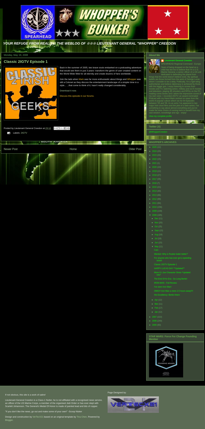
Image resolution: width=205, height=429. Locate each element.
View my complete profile (160, 116)
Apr (156, 300)
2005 (154, 325)
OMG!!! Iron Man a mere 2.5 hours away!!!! (173, 291)
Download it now (68, 90)
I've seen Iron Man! (163, 287)
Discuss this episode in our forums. (77, 96)
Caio (156, 250)
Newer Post (11, 149)
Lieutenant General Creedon (178, 60)
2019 (154, 171)
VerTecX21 (37, 417)
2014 (154, 191)
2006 (154, 321)
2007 (154, 317)
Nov (157, 222)
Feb (157, 308)
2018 (154, 175)
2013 (154, 195)
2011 (154, 203)
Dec (157, 218)
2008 (154, 215)
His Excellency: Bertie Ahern (167, 295)
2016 (154, 183)
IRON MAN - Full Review (165, 283)
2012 (154, 199)
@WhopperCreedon (158, 132)
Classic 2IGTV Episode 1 (26, 61)
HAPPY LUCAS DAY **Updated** (169, 268)
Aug (157, 234)
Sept (157, 230)
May (157, 246)
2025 (154, 147)
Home (73, 149)
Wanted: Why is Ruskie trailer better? (171, 254)
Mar (157, 304)
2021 (154, 163)
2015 (154, 187)
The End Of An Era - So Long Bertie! (170, 279)
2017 (154, 179)
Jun (157, 242)
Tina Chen (82, 417)
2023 (154, 155)
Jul (156, 238)
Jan (157, 312)
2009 (154, 211)
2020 (154, 167)
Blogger (9, 420)
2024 (154, 151)
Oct (156, 226)
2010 (154, 207)
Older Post (135, 149)
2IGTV (24, 133)
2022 (154, 159)
